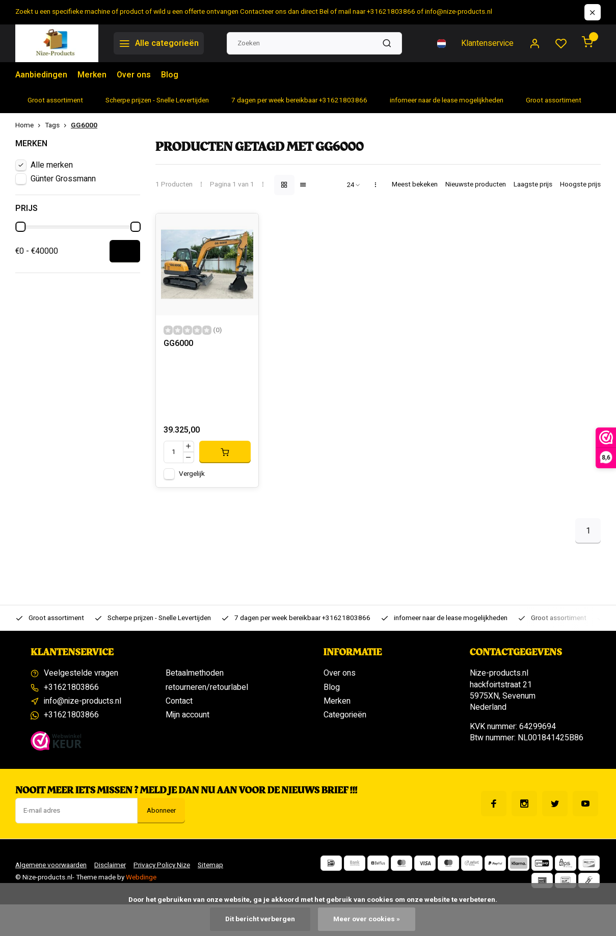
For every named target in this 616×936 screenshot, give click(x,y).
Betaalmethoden (195, 673)
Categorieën (345, 714)
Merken (91, 75)
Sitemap (210, 865)
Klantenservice (487, 43)
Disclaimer (110, 865)
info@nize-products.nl (82, 701)
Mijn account (187, 714)
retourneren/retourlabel (207, 687)
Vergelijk (192, 474)
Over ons (134, 75)
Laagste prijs (533, 185)
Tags (58, 125)
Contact (179, 701)
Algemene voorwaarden (51, 865)
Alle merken (52, 165)
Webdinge (141, 877)
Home (30, 125)
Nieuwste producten (475, 185)
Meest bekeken (415, 185)
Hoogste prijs (580, 185)
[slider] (21, 227)
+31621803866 (71, 687)
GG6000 (84, 125)
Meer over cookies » (366, 919)
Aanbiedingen (41, 75)
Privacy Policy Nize (161, 865)
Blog (169, 75)
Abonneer (161, 811)
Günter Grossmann (63, 178)
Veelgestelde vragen (81, 673)
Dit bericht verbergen (260, 919)
